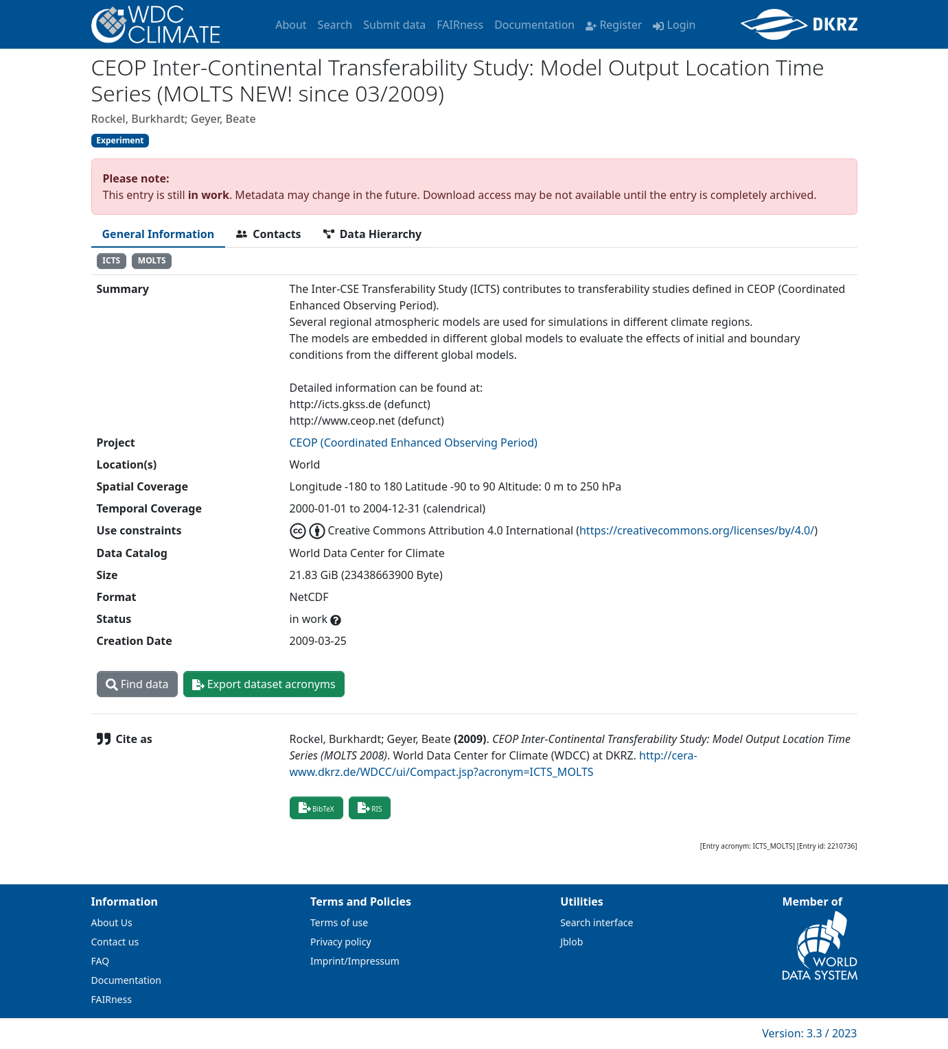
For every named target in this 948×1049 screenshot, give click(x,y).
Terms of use (339, 922)
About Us (111, 922)
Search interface (596, 922)
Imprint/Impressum (355, 960)
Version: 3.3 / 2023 (809, 1033)
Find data (137, 684)
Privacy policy (340, 941)
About (290, 24)
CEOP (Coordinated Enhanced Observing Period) (413, 442)
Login (674, 24)
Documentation (534, 24)
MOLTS (152, 260)
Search (335, 24)
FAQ (100, 960)
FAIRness (460, 24)
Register (614, 24)
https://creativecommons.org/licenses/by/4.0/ (696, 530)
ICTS (111, 260)
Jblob (571, 941)
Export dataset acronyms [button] (264, 684)
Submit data (394, 24)
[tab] (158, 234)
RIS (370, 807)
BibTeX (316, 807)
